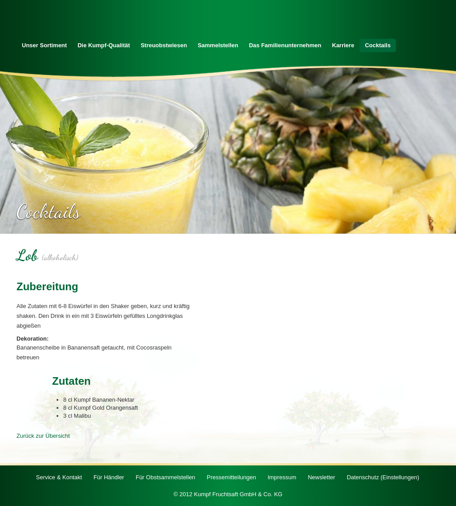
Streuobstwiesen (164, 45)
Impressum (282, 477)
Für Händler (109, 477)
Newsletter (321, 477)
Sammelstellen (218, 45)
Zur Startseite (56, 21)
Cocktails (378, 45)
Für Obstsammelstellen (165, 477)
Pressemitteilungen (231, 477)
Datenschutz (383, 477)
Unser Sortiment (44, 45)
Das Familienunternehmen (285, 45)
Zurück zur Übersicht (43, 435)
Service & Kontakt (59, 477)
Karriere (343, 45)
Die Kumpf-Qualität (103, 45)
